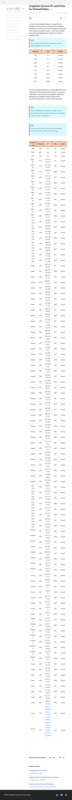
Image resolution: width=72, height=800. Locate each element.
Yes (52, 757)
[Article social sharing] (60, 18)
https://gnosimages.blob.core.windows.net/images (48, 730)
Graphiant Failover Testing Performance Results (44, 777)
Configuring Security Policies (38, 770)
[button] (13, 9)
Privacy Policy (26, 795)
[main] (47, 397)
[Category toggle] (26, 10)
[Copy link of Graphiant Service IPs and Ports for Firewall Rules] (51, 9)
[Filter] (23, 9)
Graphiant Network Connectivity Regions (41, 784)
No (61, 757)
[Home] (3, 2)
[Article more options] (65, 18)
